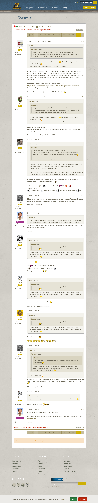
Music (40, 466)
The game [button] (30, 8)
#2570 (82, 391)
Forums (55, 8)
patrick (20, 48)
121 (40, 35)
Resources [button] (43, 8)
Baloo (20, 103)
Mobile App (41, 474)
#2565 (82, 213)
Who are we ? (68, 461)
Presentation (16, 461)
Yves (20, 317)
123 (49, 35)
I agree (73, 499)
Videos (40, 463)
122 (45, 35)
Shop (65, 8)
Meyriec (20, 202)
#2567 (82, 275)
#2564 (82, 195)
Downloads (41, 469)
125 (59, 35)
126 (64, 35)
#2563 (82, 139)
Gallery (14, 471)
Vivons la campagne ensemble (32, 26)
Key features (16, 466)
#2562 (82, 96)
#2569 (82, 345)
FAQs (39, 461)
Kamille (20, 219)
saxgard (31, 46)
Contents (15, 469)
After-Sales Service (70, 471)
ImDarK (20, 242)
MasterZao (34, 50)
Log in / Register (90, 7)
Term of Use (67, 463)
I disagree (83, 499)
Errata (40, 471)
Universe (15, 463)
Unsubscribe (55, 486)
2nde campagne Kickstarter (42, 30)
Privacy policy (68, 466)
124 (54, 35)
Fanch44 (20, 146)
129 (78, 35)
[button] (75, 2)
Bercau (33, 244)
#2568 (82, 310)
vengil (30, 144)
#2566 (82, 235)
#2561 (82, 41)
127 (69, 35)
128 (73, 35)
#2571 (82, 409)
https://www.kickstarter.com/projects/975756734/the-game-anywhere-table (53, 86)
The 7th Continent (26, 30)
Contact (66, 469)
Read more (64, 499)
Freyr (20, 282)
